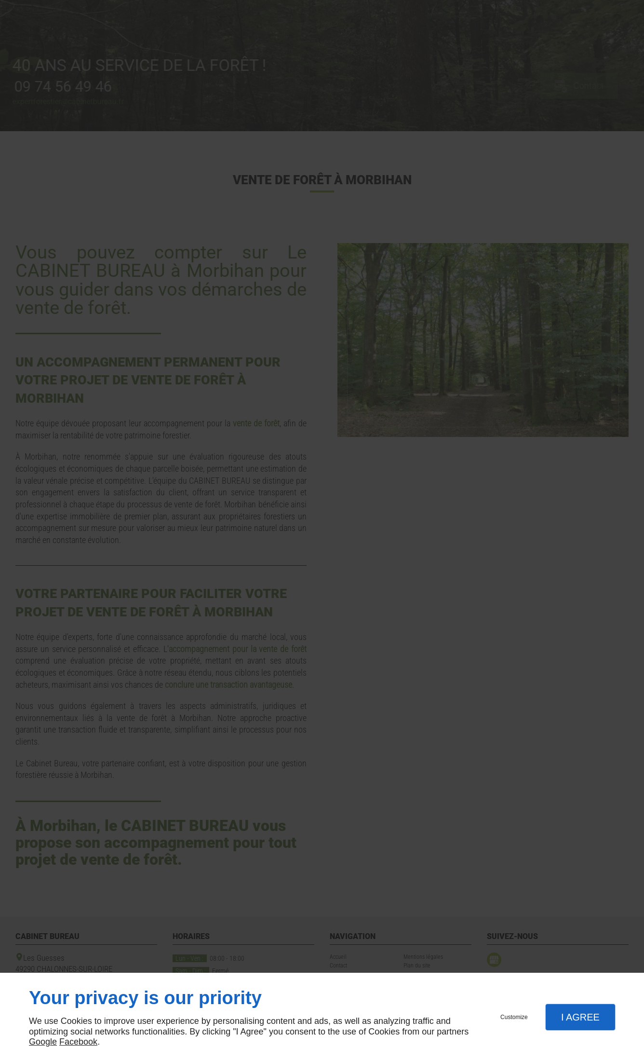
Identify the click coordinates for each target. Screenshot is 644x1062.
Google (43, 1042)
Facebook (78, 1042)
